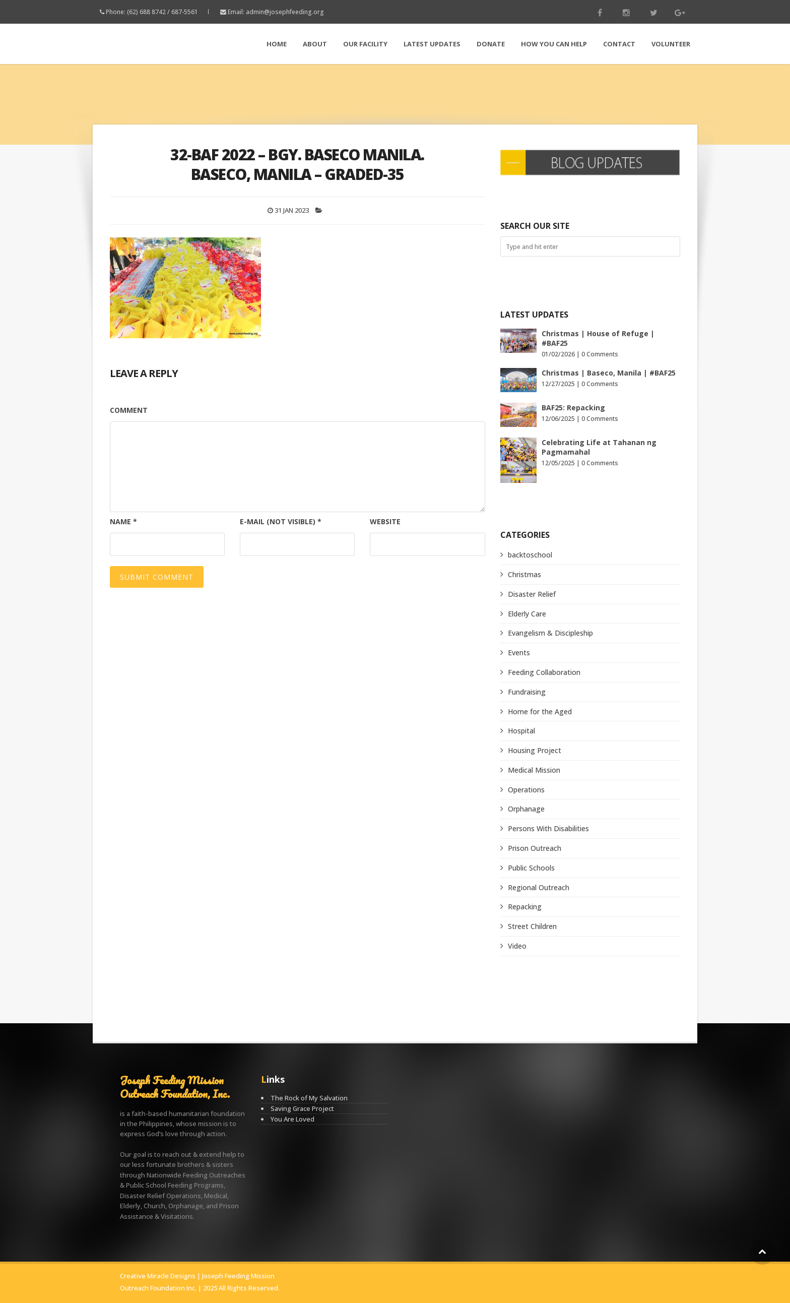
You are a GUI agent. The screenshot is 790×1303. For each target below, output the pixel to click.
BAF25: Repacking (573, 407)
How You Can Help (554, 43)
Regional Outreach (538, 887)
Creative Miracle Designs (157, 1275)
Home (277, 43)
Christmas (524, 574)
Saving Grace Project (302, 1108)
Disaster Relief (532, 594)
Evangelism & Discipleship (550, 633)
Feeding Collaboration (544, 672)
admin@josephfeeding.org (285, 12)
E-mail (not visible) (280, 521)
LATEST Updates (432, 43)
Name (123, 521)
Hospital (521, 730)
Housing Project (534, 750)
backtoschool (530, 555)
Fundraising (527, 692)
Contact (619, 43)
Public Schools (531, 868)
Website (385, 521)
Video (517, 946)
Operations (526, 789)
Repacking (525, 906)
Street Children (532, 926)
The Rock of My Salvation (309, 1097)
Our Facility (365, 43)
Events (519, 652)
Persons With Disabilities (548, 828)
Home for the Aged (540, 711)
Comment (129, 410)
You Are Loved (292, 1119)
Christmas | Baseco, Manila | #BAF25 (609, 373)
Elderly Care (527, 613)
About (315, 43)
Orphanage (526, 809)
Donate (491, 43)
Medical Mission (534, 770)
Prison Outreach (534, 848)
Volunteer (670, 43)
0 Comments (599, 354)
